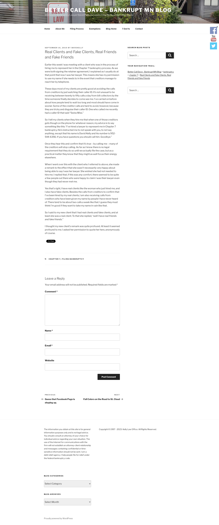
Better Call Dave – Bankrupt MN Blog (108, 10)
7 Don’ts (126, 29)
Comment (51, 291)
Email (49, 345)
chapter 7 (55, 259)
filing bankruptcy (73, 259)
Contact (139, 29)
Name (49, 330)
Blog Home (111, 29)
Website (49, 360)
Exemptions (94, 29)
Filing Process (77, 29)
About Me (60, 29)
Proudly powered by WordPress (58, 518)
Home (47, 29)
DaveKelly (77, 48)
